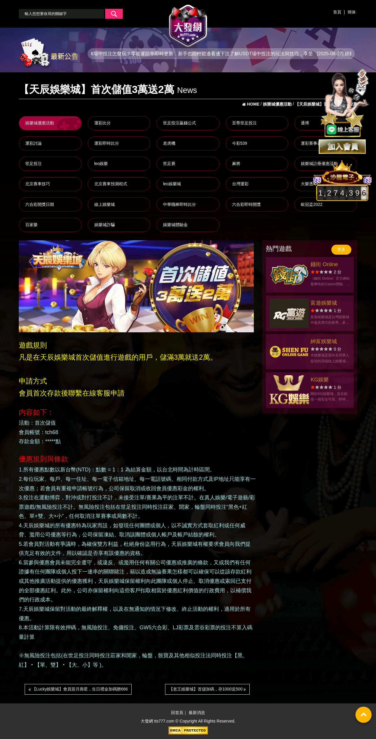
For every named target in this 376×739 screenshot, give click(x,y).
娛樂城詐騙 (104, 224)
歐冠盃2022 (311, 204)
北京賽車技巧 (37, 183)
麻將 (236, 163)
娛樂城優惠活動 (39, 123)
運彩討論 (33, 143)
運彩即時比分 (106, 143)
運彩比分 (102, 123)
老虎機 (169, 143)
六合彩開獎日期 (39, 204)
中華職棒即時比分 (179, 204)
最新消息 (197, 712)
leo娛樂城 (172, 183)
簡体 (352, 12)
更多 (341, 249)
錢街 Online (324, 264)
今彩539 (239, 143)
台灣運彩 (240, 183)
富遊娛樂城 (323, 303)
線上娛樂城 (104, 204)
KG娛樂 (319, 380)
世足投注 (33, 163)
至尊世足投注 (244, 123)
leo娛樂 (101, 163)
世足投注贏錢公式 (179, 123)
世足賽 (169, 163)
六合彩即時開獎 (246, 204)
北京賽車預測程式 (110, 183)
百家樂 (31, 224)
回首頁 (177, 712)
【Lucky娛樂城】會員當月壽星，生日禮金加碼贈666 (78, 689)
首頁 (337, 12)
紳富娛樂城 (323, 341)
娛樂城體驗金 (175, 224)
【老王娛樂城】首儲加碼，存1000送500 (207, 689)
